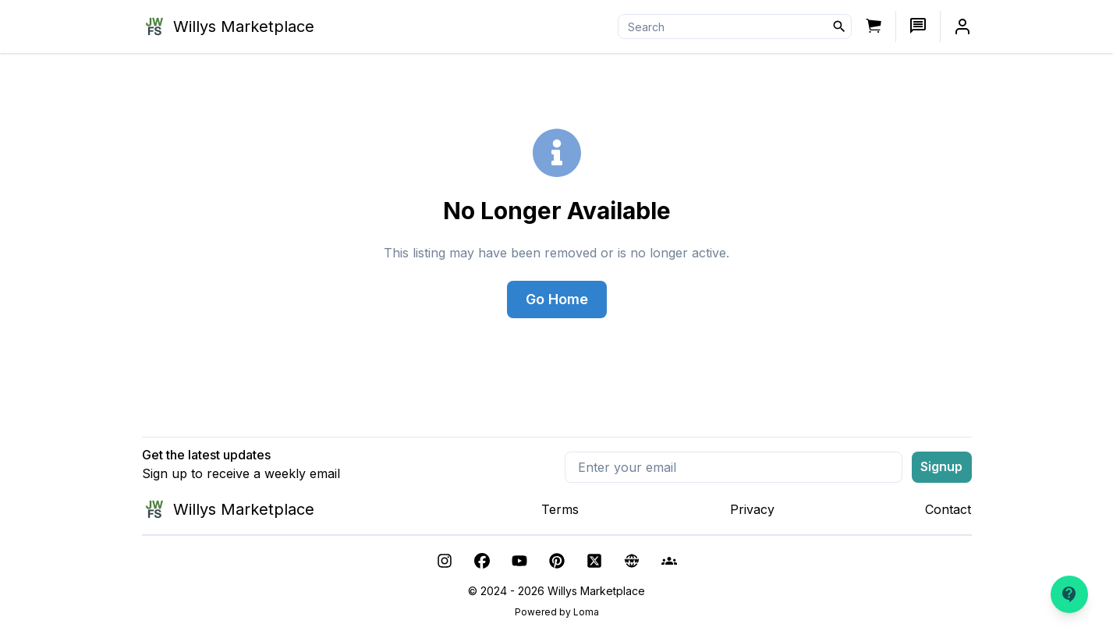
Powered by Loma (557, 612)
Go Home (557, 299)
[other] (631, 560)
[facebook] (482, 560)
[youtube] (519, 560)
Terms (560, 509)
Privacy (752, 509)
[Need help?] (1069, 594)
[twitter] (594, 560)
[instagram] (444, 560)
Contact (948, 509)
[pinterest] (556, 560)
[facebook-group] (669, 560)
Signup (941, 466)
